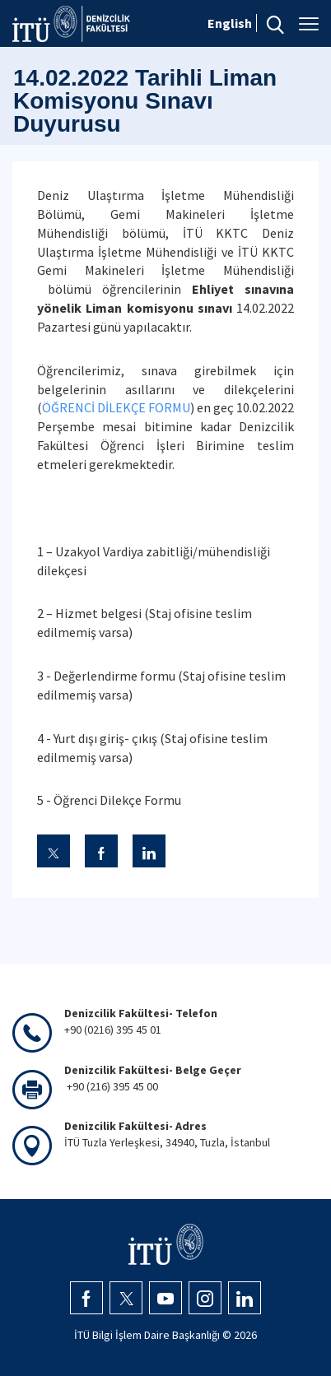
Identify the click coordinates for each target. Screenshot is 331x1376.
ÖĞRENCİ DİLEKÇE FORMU (116, 407)
